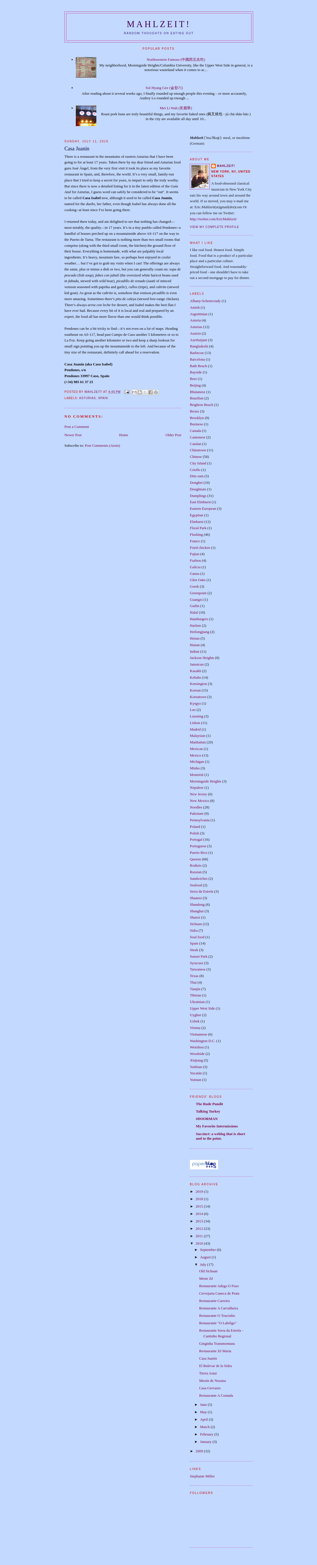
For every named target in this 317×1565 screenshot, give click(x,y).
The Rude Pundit (209, 1104)
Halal (194, 612)
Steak (194, 950)
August (206, 1257)
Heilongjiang (199, 632)
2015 (200, 1206)
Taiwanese (198, 969)
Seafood (196, 885)
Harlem (195, 625)
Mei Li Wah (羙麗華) (176, 108)
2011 (200, 1236)
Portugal (196, 839)
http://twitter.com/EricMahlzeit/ (213, 219)
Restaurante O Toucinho (217, 1315)
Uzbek (195, 1021)
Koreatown (198, 697)
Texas (194, 976)
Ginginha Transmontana (217, 1343)
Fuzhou (195, 560)
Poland (195, 826)
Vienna (195, 1028)
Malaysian (197, 735)
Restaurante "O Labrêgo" (217, 1323)
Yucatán (196, 1073)
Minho (195, 768)
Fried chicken (200, 547)
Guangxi (196, 599)
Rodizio (196, 865)
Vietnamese (198, 1034)
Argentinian (199, 314)
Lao (193, 709)
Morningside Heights (205, 781)
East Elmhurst (200, 502)
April (204, 1419)
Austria (195, 333)
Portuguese (198, 846)
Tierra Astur (208, 1373)
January (206, 1441)
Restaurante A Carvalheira (218, 1308)
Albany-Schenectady (205, 301)
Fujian (194, 554)
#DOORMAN (207, 1119)
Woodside (197, 1054)
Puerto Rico (199, 852)
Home (123, 435)
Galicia (195, 567)
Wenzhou (197, 1047)
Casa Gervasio (209, 1388)
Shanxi (195, 917)
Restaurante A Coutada (216, 1395)
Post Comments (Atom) (102, 445)
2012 (200, 1228)
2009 (200, 1451)
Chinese (196, 456)
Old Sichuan (208, 1271)
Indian (194, 651)
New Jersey (198, 794)
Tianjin (195, 989)
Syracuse (196, 963)
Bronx (194, 411)
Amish (195, 307)
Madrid (195, 729)
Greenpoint (198, 593)
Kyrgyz (195, 703)
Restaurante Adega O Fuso (219, 1286)
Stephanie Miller (202, 1476)
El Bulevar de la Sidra (215, 1366)
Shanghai (197, 911)
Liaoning (196, 716)
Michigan (197, 761)
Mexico (195, 755)
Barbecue (197, 353)
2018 (200, 1199)
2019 (200, 1191)
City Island (198, 463)
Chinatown (198, 450)
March (205, 1427)
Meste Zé (206, 1278)
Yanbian (196, 1067)
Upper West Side (202, 1008)
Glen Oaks (198, 580)
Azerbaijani (198, 340)
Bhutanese (197, 392)
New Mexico (199, 800)
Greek (194, 586)
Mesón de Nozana (212, 1380)
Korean (195, 690)
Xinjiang (196, 1060)
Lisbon (195, 723)
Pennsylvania (200, 820)
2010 (200, 1243)
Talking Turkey (208, 1111)
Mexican (196, 749)
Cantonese (197, 437)
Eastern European (203, 508)
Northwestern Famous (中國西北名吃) (176, 59)
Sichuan (196, 924)
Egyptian (196, 515)
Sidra (194, 930)
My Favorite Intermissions (217, 1126)
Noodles (196, 807)
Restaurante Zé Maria (215, 1351)
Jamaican (197, 664)
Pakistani (197, 813)
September (208, 1249)
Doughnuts (198, 489)
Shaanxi (196, 898)
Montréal (197, 775)
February (207, 1434)
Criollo (195, 470)
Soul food (197, 937)
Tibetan (195, 995)
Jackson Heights (202, 658)
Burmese (196, 424)
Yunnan (195, 1079)
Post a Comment (76, 426)
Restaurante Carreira (214, 1301)
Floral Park (198, 528)
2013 (200, 1221)
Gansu (194, 573)
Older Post (173, 435)
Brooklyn (197, 418)
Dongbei (196, 482)
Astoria (195, 320)
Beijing (195, 385)
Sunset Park (199, 956)
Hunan (195, 645)
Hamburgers (199, 619)
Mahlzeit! (159, 24)
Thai (193, 982)
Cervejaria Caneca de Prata (219, 1293)
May (204, 1412)
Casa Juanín (208, 1358)
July (203, 1264)
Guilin (194, 606)
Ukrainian (197, 1002)
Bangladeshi (199, 346)
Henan (195, 638)
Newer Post (73, 435)
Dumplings (198, 496)
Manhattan (198, 742)
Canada (195, 430)
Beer (193, 379)
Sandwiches (199, 878)
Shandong (197, 904)
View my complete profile (214, 227)
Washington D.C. (203, 1041)
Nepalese (197, 787)
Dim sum (197, 476)
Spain (103, 398)
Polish (194, 833)
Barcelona (197, 359)
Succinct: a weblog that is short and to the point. (220, 1136)
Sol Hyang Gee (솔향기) (164, 88)
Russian (196, 872)
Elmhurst (197, 521)
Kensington (198, 684)
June (204, 1404)
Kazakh (195, 671)
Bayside (196, 372)
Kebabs (195, 677)
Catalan (195, 444)
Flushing (196, 534)
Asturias (87, 398)
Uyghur (195, 1015)
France (195, 541)
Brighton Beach (201, 405)
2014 (200, 1214)
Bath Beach (198, 366)
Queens (195, 859)
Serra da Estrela (201, 891)
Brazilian (197, 398)
